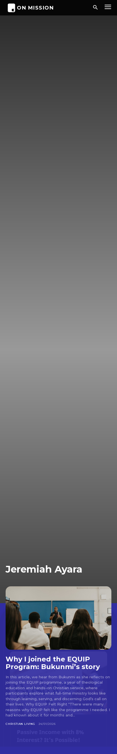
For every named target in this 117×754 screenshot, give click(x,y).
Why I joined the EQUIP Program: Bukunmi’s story (53, 663)
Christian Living (20, 724)
